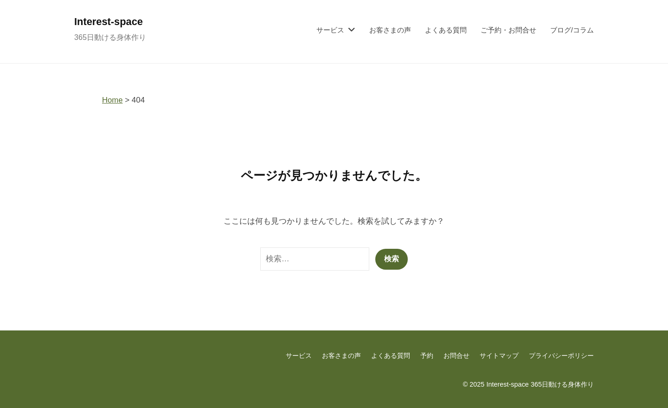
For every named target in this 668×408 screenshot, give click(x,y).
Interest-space (109, 21)
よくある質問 (446, 30)
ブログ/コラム (572, 30)
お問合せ (456, 355)
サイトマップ (499, 355)
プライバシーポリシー (561, 355)
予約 (426, 355)
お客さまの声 (390, 30)
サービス (330, 30)
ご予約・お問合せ (508, 30)
